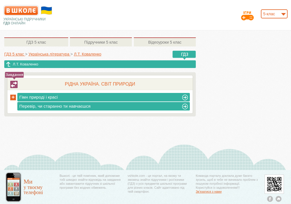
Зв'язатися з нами (209, 191)
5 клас (36, 42)
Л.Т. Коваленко (25, 64)
